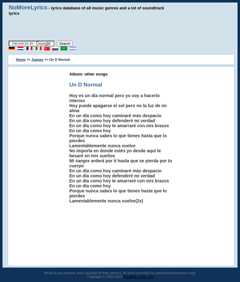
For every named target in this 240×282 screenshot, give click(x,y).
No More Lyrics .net (138, 277)
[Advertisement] (120, 28)
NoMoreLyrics (28, 7)
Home (21, 59)
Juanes (37, 59)
